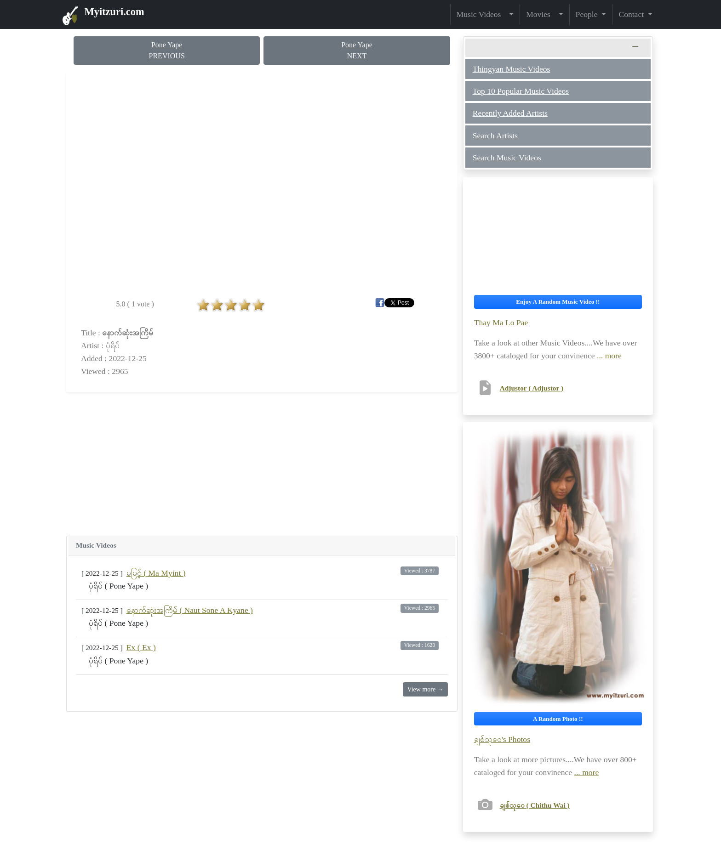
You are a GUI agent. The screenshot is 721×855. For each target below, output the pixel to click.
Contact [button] (632, 14)
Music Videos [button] (482, 14)
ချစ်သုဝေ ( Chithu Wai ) (535, 805)
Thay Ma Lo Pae (501, 322)
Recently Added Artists (510, 113)
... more (609, 355)
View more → (425, 689)
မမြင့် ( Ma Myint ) (156, 573)
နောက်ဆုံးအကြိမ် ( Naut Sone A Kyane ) (189, 610)
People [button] (588, 14)
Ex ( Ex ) (141, 647)
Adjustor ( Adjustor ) (531, 388)
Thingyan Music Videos (511, 69)
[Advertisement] (262, 464)
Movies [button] (541, 14)
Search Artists (495, 135)
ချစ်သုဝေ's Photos (502, 739)
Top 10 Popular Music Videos (521, 91)
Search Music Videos (507, 157)
